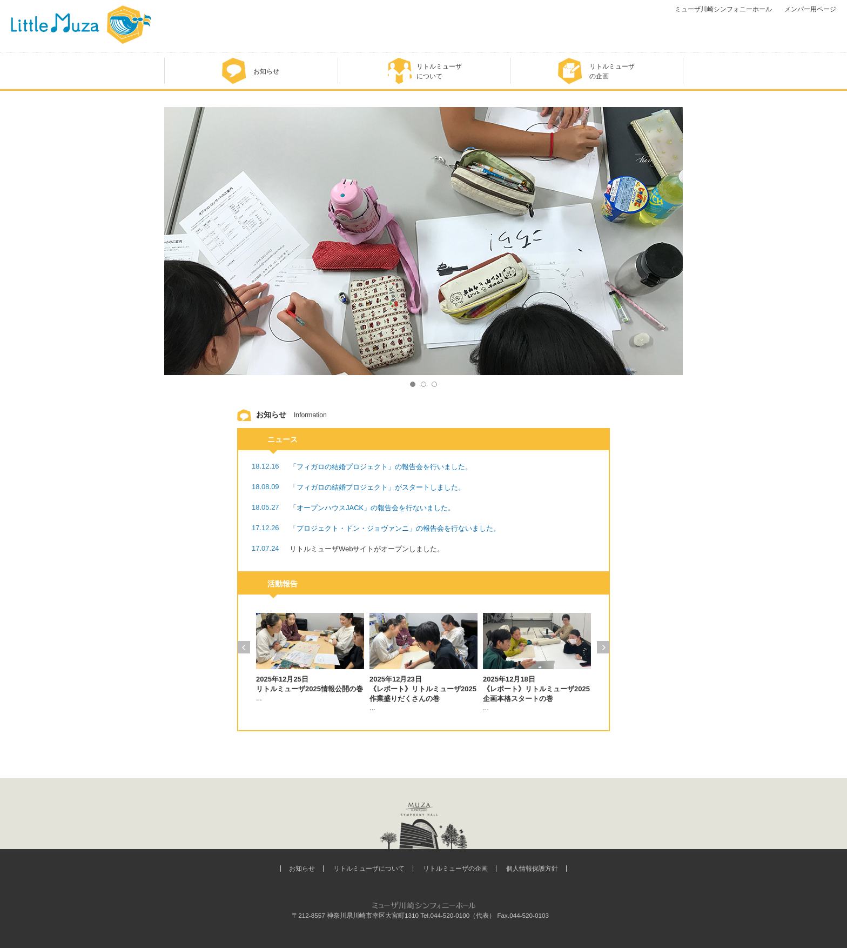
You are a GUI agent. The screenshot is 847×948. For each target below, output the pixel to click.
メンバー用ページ (810, 8)
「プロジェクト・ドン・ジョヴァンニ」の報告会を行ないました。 (395, 528)
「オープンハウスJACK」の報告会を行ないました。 (372, 508)
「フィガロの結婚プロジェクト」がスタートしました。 (377, 487)
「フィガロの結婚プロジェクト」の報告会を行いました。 (381, 467)
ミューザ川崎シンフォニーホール (723, 8)
